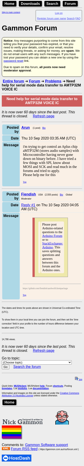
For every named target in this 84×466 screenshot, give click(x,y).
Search (52, 4)
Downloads (30, 4)
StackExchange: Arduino (52, 245)
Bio (43, 128)
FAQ (77, 18)
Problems (53, 81)
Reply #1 (28, 205)
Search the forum (27, 367)
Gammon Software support (46, 445)
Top (24, 182)
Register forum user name (51, 18)
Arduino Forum (52, 236)
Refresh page (43, 116)
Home (9, 4)
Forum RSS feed (24, 449)
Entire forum (13, 81)
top (78, 379)
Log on (58, 13)
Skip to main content (11, 12)
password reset (13, 60)
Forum (70, 4)
